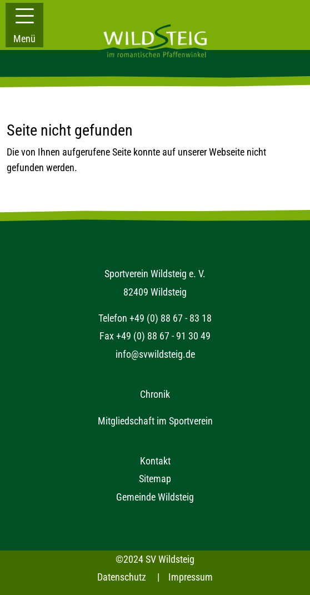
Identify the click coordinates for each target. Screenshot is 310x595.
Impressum (190, 577)
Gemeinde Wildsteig (155, 497)
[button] (24, 25)
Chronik (155, 394)
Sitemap (155, 478)
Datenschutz (121, 577)
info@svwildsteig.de (155, 354)
